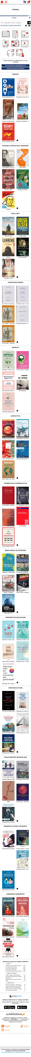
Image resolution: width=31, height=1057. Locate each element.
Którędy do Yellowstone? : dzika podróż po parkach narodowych (18, 984)
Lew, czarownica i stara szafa (11, 990)
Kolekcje (19, 25)
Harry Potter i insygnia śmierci (11, 968)
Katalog (14, 17)
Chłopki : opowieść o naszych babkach (13, 975)
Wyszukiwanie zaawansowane (8, 25)
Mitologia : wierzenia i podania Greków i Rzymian (15, 965)
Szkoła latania (8, 977)
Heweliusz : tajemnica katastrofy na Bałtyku (14, 988)
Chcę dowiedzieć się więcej (8, 1052)
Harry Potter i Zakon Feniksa (11, 969)
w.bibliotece (15, 1019)
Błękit (7, 980)
